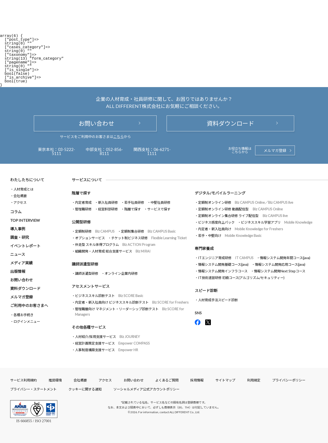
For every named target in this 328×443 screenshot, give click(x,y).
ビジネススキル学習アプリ (276, 222)
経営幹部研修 (108, 209)
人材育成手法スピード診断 (218, 300)
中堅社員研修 (160, 202)
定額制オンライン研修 (245, 202)
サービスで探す (158, 209)
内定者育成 (83, 202)
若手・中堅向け (230, 236)
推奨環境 (55, 380)
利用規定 (253, 380)
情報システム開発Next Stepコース (279, 271)
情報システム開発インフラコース (223, 271)
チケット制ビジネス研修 (149, 238)
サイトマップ (225, 380)
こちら (118, 136)
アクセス (20, 202)
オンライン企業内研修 (121, 273)
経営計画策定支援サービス (112, 343)
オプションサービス (90, 238)
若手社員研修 (134, 202)
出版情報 (17, 271)
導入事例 (17, 228)
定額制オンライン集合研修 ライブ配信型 (243, 216)
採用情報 (197, 380)
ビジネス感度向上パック (216, 222)
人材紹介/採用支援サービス (107, 337)
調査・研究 (19, 237)
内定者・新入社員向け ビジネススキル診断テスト (132, 302)
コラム (16, 211)
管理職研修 (83, 209)
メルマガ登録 (275, 150)
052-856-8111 (111, 151)
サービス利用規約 (23, 380)
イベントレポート (25, 246)
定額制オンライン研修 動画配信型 (240, 209)
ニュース (17, 254)
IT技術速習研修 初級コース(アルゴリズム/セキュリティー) (241, 278)
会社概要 (20, 196)
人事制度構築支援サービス (106, 350)
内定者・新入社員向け (240, 229)
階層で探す (132, 209)
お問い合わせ (95, 123)
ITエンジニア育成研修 (225, 258)
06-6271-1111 (159, 151)
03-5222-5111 (63, 151)
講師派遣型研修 (86, 273)
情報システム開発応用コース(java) (280, 264)
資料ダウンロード (230, 123)
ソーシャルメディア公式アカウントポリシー (146, 389)
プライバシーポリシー (288, 380)
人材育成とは (23, 189)
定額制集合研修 (148, 231)
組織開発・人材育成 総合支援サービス (113, 251)
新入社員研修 (108, 202)
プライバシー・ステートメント (33, 389)
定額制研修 (95, 231)
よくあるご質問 (166, 380)
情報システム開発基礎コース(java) (223, 264)
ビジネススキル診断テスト (109, 296)
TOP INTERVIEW (25, 220)
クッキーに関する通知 (85, 389)
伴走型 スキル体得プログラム (115, 245)
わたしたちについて (27, 179)
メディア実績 (21, 263)
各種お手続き (23, 315)
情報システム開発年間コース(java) (285, 258)
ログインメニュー (26, 321)
